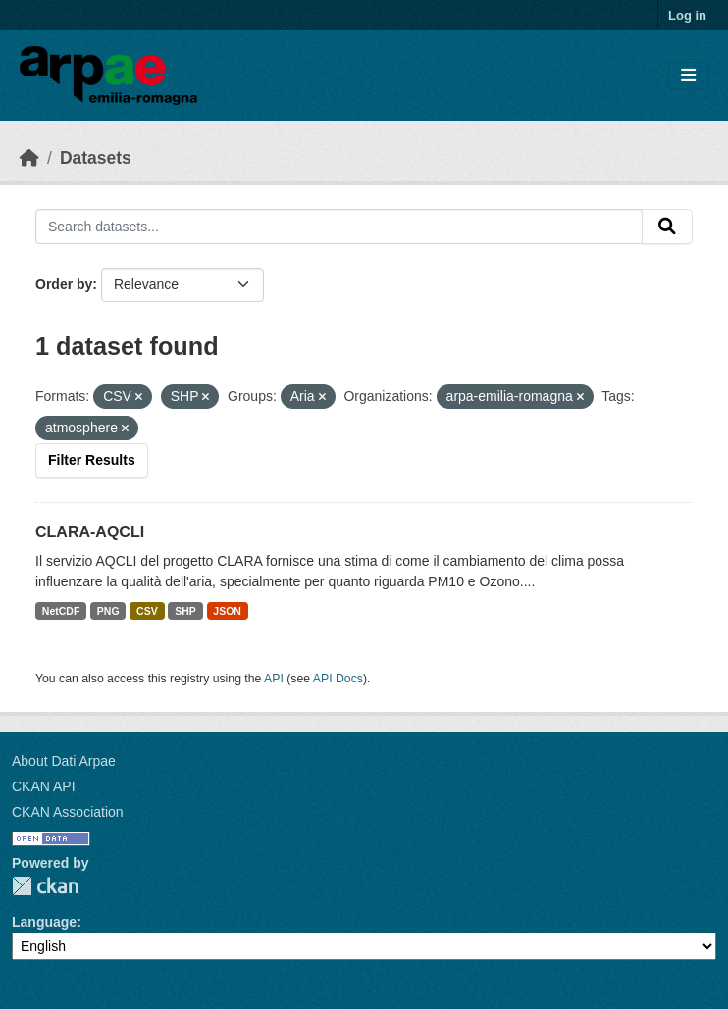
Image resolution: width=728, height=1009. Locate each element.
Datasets (95, 158)
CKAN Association (68, 812)
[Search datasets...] (339, 226)
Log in (687, 15)
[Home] (29, 158)
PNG (108, 611)
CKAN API (44, 786)
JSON (227, 611)
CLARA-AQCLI (89, 532)
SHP (185, 611)
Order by (63, 284)
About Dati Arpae (64, 761)
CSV (147, 611)
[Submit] (667, 226)
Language (44, 922)
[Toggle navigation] (688, 76)
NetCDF (61, 611)
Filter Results (91, 460)
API (274, 678)
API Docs (338, 678)
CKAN (45, 886)
